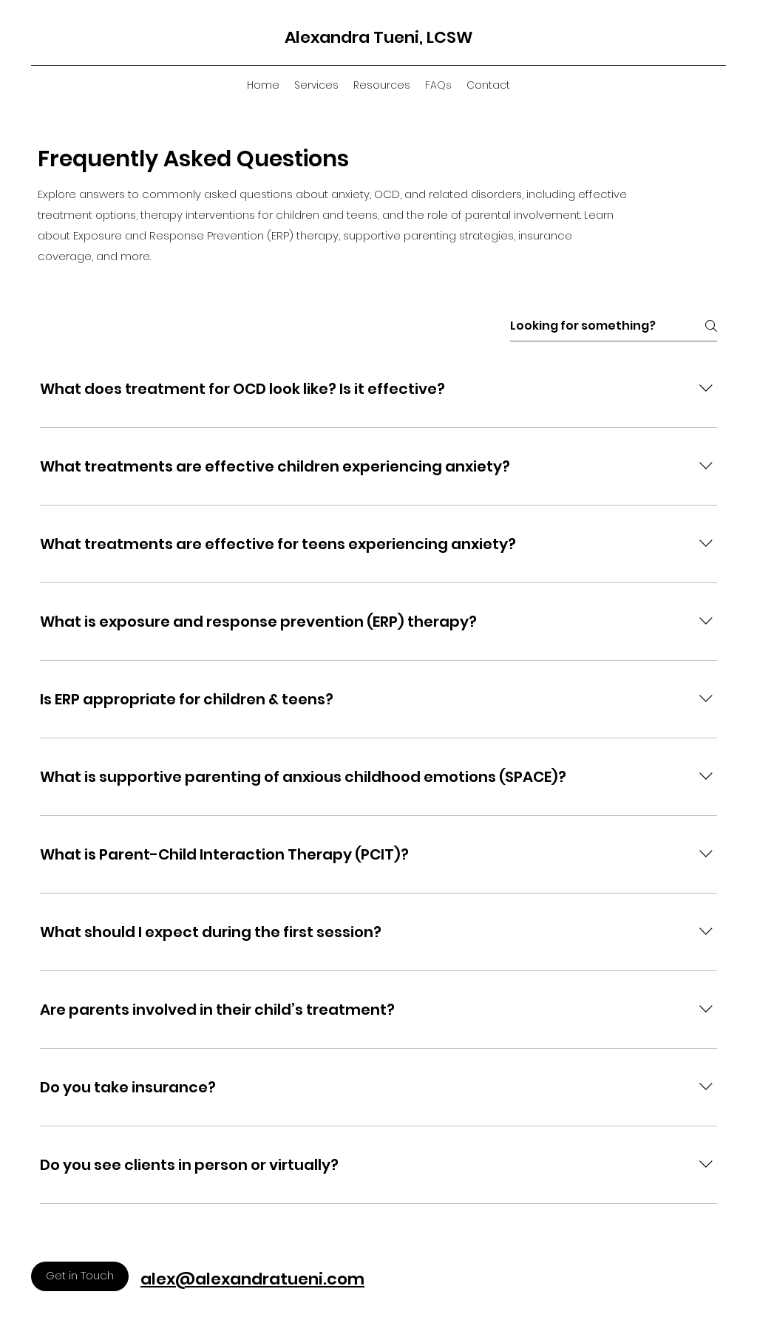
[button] (316, 85)
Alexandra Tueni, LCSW (378, 37)
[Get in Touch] (80, 1276)
